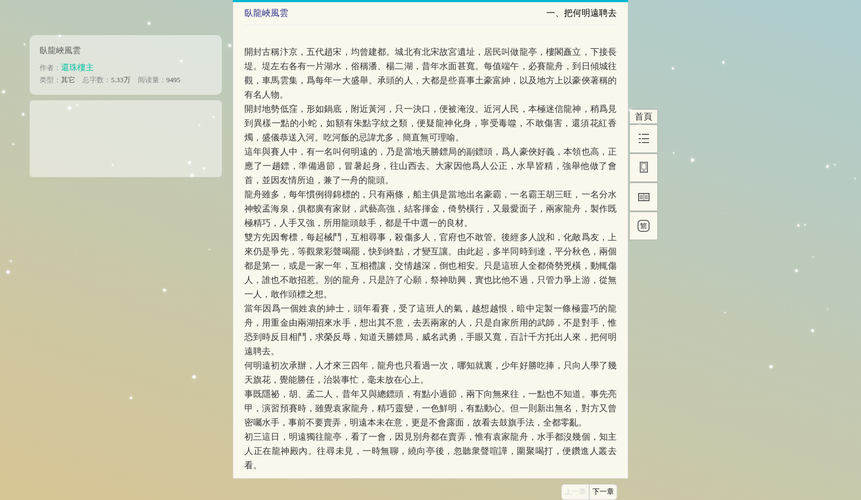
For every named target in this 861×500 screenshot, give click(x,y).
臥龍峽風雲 (60, 50)
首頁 (643, 116)
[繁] (643, 226)
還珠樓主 (77, 67)
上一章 (575, 492)
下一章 (603, 492)
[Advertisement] (125, 135)
